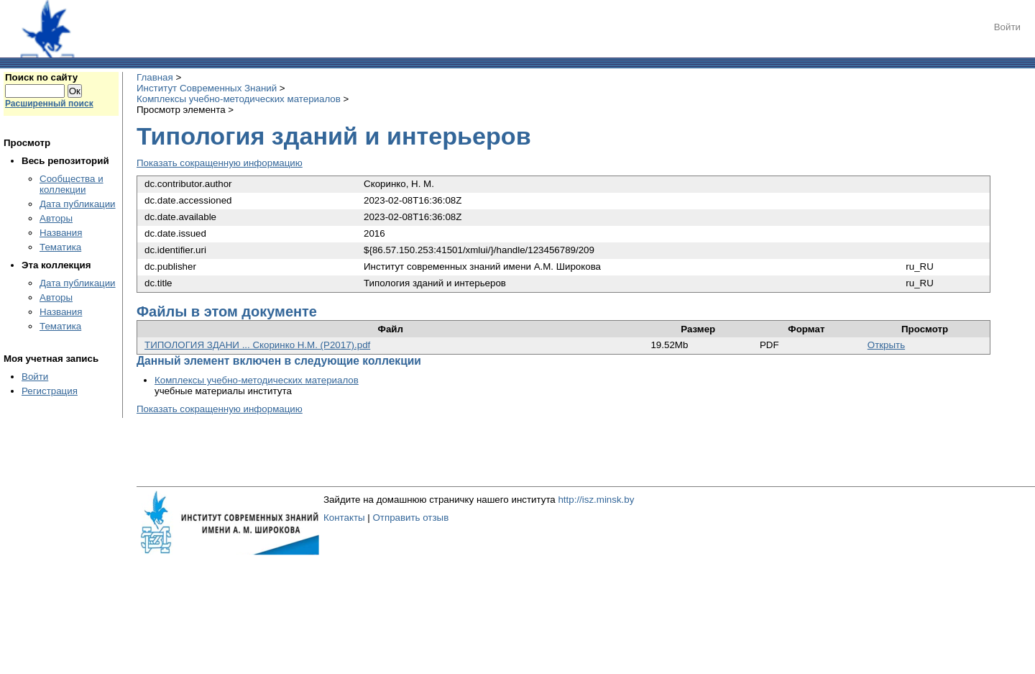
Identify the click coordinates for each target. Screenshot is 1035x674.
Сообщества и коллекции (72, 184)
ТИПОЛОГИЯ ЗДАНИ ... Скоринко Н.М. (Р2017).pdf (257, 345)
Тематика (60, 247)
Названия (61, 232)
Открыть (886, 345)
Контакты (344, 517)
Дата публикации (78, 204)
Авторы (56, 218)
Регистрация (50, 391)
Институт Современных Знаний (207, 88)
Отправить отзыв (410, 517)
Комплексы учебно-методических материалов (239, 99)
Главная (155, 77)
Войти (1007, 27)
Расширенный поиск (49, 104)
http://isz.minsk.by (596, 499)
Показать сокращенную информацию (220, 163)
